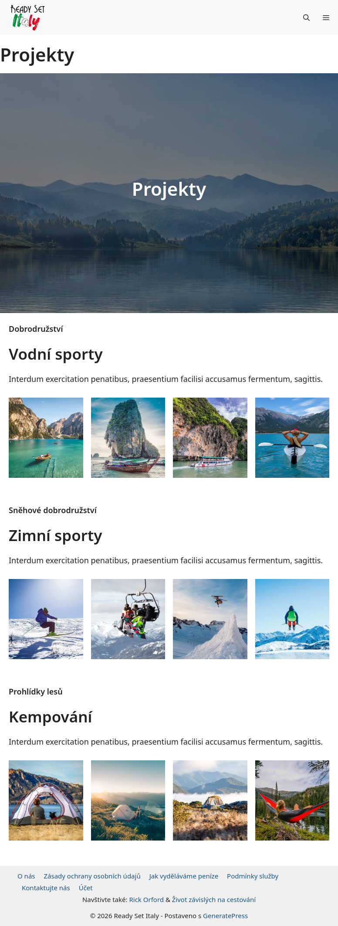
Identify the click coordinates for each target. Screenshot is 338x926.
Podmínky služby (252, 876)
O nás (26, 876)
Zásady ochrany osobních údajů (92, 876)
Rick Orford (146, 899)
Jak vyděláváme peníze (183, 876)
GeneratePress (225, 915)
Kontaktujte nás (46, 887)
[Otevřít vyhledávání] (306, 17)
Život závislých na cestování (214, 899)
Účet (86, 887)
